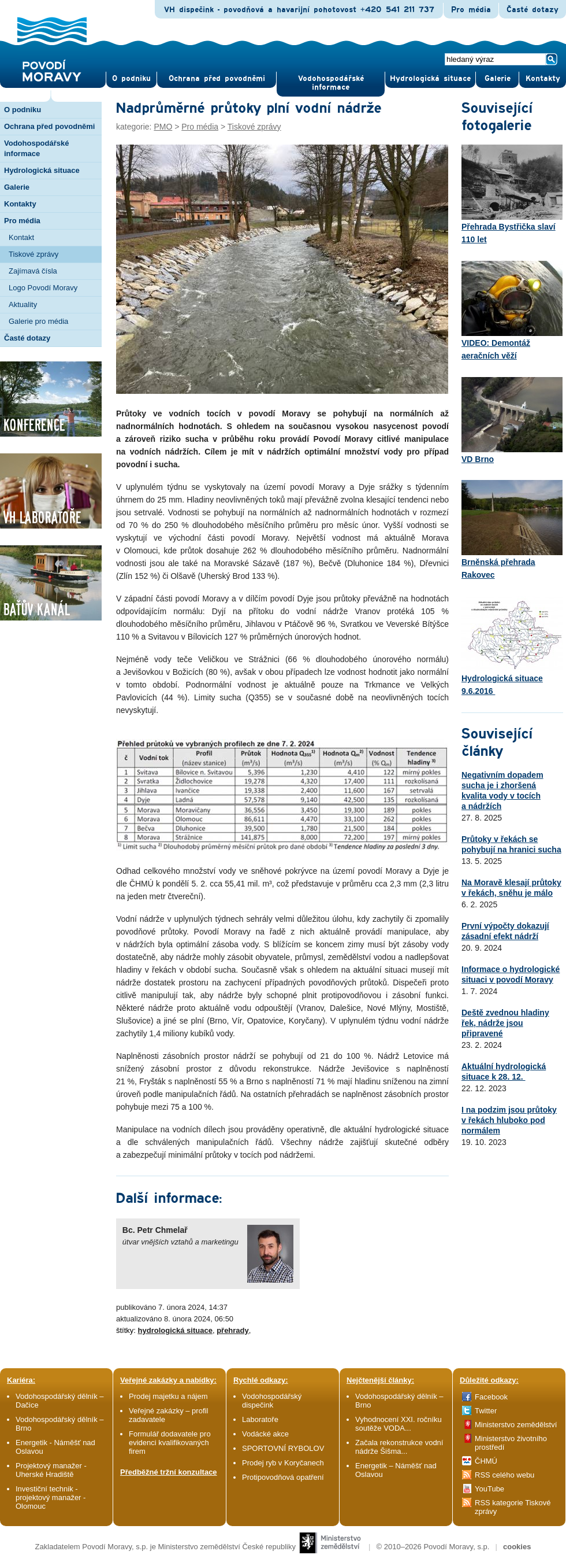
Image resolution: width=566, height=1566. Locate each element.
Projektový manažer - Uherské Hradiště (51, 1470)
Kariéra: (21, 1380)
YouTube (489, 1488)
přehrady (233, 1330)
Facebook (491, 1397)
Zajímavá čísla (33, 271)
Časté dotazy (532, 10)
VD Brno (512, 420)
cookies (517, 1546)
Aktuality (23, 304)
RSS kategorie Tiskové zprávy (513, 1507)
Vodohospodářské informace (331, 83)
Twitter (486, 1410)
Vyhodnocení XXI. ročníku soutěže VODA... (398, 1423)
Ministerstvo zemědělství (516, 1424)
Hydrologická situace (430, 79)
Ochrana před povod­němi (217, 79)
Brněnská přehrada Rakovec (512, 529)
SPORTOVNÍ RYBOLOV (283, 1448)
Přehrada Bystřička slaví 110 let (512, 194)
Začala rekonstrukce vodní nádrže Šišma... (399, 1447)
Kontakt (21, 237)
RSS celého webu (504, 1475)
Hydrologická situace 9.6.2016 (512, 646)
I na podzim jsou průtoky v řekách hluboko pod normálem (509, 1120)
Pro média (471, 10)
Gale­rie (498, 79)
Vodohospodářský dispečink (271, 1400)
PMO (163, 126)
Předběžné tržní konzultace (168, 1472)
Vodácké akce (265, 1434)
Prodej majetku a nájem (168, 1396)
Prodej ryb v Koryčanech (283, 1462)
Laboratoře (260, 1419)
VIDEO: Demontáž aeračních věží (512, 310)
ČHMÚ (486, 1461)
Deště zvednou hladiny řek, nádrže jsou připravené (505, 1023)
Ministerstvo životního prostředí (511, 1442)
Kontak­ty (543, 79)
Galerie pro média (38, 321)
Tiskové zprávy (33, 254)
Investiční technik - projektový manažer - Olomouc (50, 1497)
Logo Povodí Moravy (43, 287)
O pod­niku (131, 79)
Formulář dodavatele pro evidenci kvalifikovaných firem (170, 1443)
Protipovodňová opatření (283, 1477)
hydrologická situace (175, 1330)
